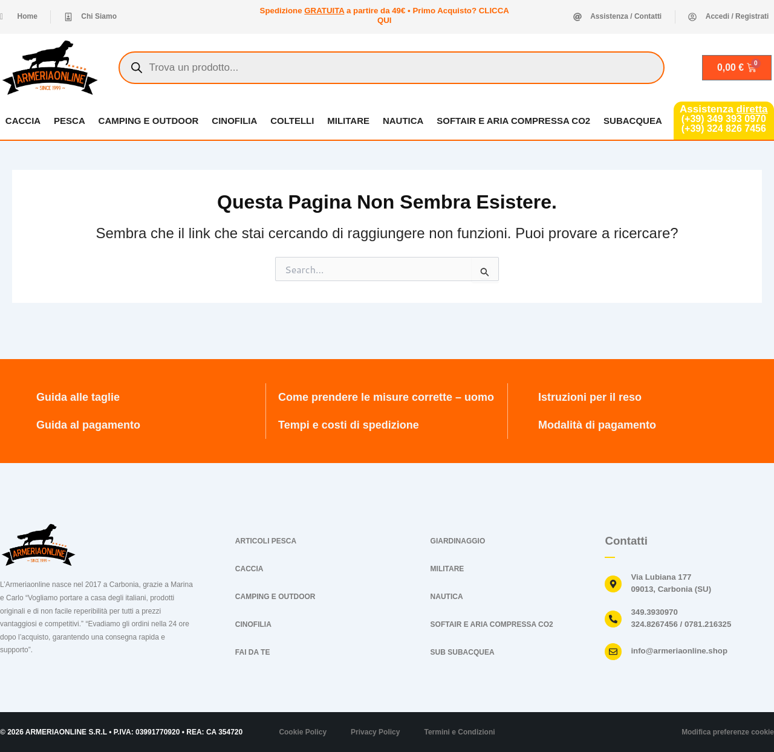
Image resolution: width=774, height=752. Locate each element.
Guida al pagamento (88, 425)
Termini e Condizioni (459, 732)
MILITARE (348, 120)
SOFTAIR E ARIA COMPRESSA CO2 (514, 120)
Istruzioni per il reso (590, 397)
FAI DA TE (252, 652)
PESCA (69, 120)
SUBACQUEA (633, 120)
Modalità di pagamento (597, 425)
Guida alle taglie (78, 397)
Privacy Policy (375, 732)
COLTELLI (292, 120)
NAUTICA (403, 120)
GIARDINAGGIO (458, 541)
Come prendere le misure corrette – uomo (386, 397)
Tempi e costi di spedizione (348, 425)
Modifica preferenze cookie (727, 732)
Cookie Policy (303, 732)
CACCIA (22, 120)
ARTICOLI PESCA (265, 541)
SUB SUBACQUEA (463, 652)
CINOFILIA (234, 120)
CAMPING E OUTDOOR (148, 120)
